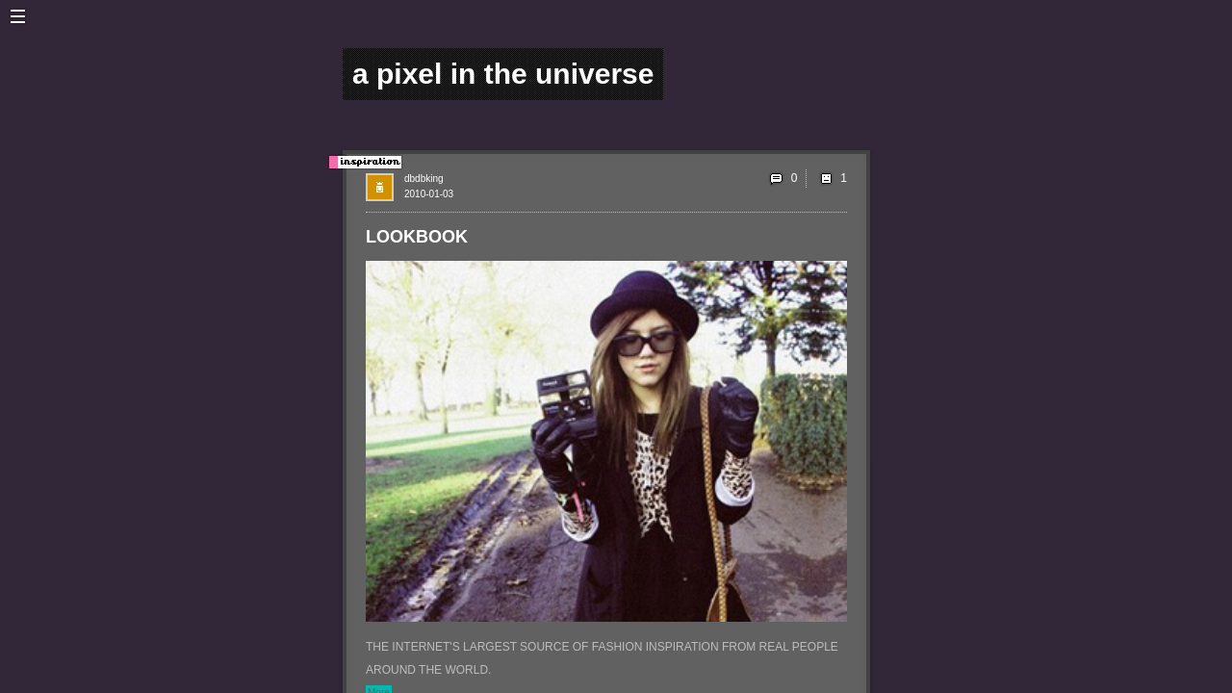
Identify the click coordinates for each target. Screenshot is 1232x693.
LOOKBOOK (417, 236)
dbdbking (424, 178)
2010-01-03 (428, 194)
